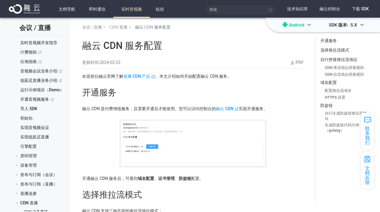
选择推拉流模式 (334, 50)
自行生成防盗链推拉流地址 (346, 116)
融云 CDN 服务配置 (153, 27)
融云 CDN (227, 108)
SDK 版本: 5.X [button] (346, 25)
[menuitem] (97, 9)
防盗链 (326, 105)
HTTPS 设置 (335, 97)
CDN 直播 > (120, 27)
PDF (297, 62)
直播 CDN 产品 (139, 76)
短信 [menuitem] (160, 9)
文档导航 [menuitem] (67, 9)
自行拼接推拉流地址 (338, 59)
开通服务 (328, 40)
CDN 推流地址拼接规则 (344, 67)
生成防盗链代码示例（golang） (342, 127)
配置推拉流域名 (338, 90)
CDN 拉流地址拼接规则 (344, 74)
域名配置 (328, 82)
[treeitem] (41, 43)
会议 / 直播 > (93, 27)
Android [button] (300, 25)
